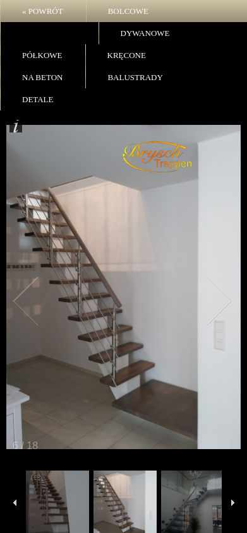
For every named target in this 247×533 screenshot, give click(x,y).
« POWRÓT (42, 11)
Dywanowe (145, 33)
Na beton (42, 77)
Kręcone (126, 55)
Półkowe (42, 55)
